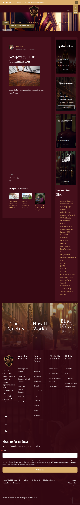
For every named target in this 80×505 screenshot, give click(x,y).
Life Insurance (65, 246)
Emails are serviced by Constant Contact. (24, 464)
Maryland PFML (66, 255)
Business (63, 209)
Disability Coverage (15, 22)
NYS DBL (63, 271)
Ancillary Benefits (66, 201)
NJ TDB (63, 263)
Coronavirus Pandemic (68, 215)
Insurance (63, 243)
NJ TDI (62, 266)
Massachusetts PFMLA (68, 257)
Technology (64, 283)
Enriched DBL (65, 232)
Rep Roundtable (65, 280)
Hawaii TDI (64, 235)
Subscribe (40, 470)
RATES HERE (75, 10)
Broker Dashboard (66, 204)
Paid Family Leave (66, 277)
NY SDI (63, 269)
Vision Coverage (65, 288)
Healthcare (64, 238)
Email (4, 451)
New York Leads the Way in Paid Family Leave (39, 208)
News (62, 260)
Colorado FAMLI (66, 212)
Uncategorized (65, 286)
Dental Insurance (66, 226)
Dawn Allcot (19, 46)
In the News (64, 240)
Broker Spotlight (65, 206)
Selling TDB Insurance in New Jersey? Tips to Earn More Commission (47, 22)
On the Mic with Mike (67, 274)
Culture (62, 223)
